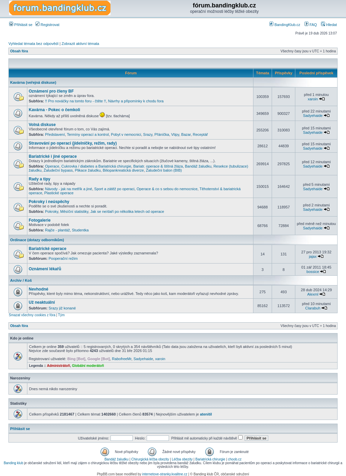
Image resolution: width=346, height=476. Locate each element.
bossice (312, 272)
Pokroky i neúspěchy (49, 201)
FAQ (310, 25)
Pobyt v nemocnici (126, 134)
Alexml (312, 294)
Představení (55, 134)
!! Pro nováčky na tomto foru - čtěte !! (75, 101)
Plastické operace (59, 193)
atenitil (206, 414)
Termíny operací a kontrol (88, 134)
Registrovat (47, 25)
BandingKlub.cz (284, 25)
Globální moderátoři (88, 366)
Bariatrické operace (47, 248)
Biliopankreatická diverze (123, 170)
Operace (52, 166)
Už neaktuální (42, 302)
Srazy (147, 134)
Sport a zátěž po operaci (114, 189)
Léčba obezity (182, 459)
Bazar (186, 134)
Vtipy (175, 134)
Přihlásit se (20, 25)
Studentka (80, 230)
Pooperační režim (63, 258)
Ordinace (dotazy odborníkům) (37, 240)
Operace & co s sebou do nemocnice (167, 189)
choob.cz (235, 459)
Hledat (329, 25)
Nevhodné (38, 289)
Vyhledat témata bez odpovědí (33, 44)
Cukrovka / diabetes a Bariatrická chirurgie (96, 166)
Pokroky (51, 211)
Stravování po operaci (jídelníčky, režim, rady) (73, 143)
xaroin (313, 99)
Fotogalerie (40, 220)
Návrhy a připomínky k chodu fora (136, 101)
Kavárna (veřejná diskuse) (33, 82)
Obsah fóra (19, 51)
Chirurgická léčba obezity (150, 459)
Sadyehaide (313, 116)
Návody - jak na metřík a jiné (68, 189)
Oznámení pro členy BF (51, 91)
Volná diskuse (42, 124)
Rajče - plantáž (57, 230)
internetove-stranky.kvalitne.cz (165, 474)
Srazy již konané (62, 308)
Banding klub (13, 463)
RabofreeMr (121, 359)
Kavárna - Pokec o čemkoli (54, 109)
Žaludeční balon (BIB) (164, 170)
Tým (61, 315)
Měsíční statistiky (74, 211)
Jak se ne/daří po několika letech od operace (127, 211)
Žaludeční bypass (58, 170)
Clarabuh (312, 308)
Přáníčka (161, 134)
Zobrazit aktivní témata (80, 44)
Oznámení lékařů (45, 269)
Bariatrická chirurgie (210, 459)
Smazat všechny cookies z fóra (32, 315)
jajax (313, 256)
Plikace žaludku (87, 170)
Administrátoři (58, 366)
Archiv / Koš (21, 280)
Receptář (200, 134)
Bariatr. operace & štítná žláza (158, 166)
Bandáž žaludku (198, 166)
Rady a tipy (39, 179)
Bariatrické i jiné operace (53, 156)
